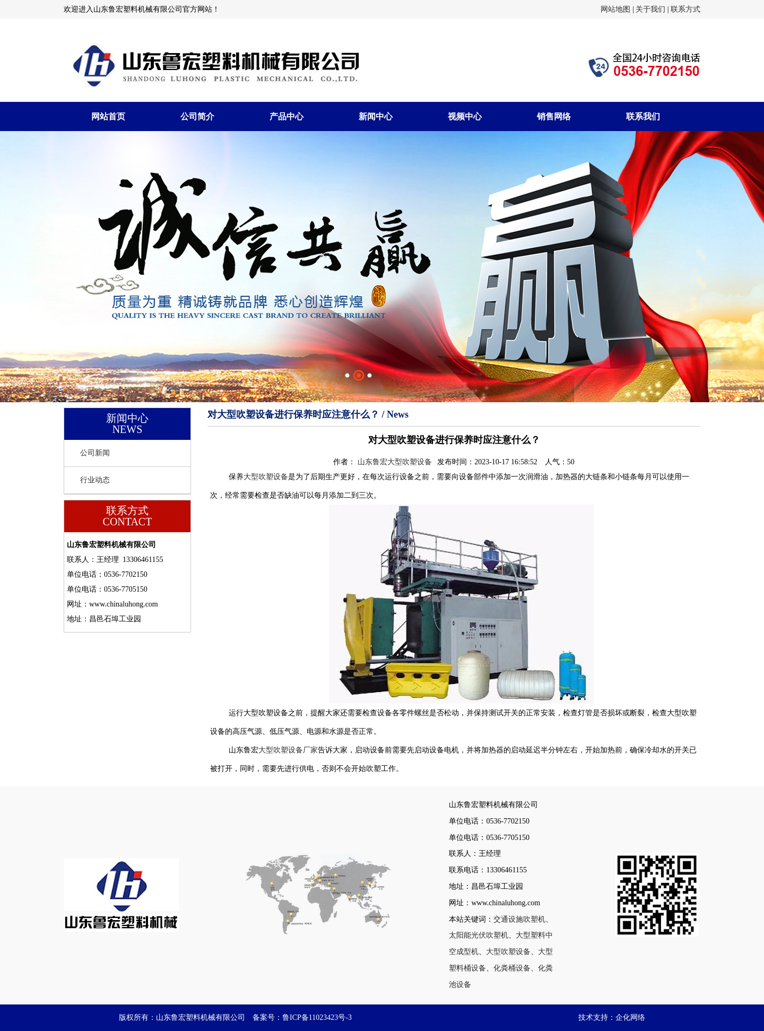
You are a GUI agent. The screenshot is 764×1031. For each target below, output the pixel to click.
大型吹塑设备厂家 (288, 750)
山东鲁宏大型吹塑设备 (395, 462)
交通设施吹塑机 (519, 919)
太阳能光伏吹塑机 (478, 935)
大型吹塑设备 (266, 477)
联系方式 (685, 9)
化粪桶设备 (512, 968)
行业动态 (95, 480)
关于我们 (650, 9)
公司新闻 (95, 453)
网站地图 (615, 9)
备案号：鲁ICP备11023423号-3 (302, 1017)
